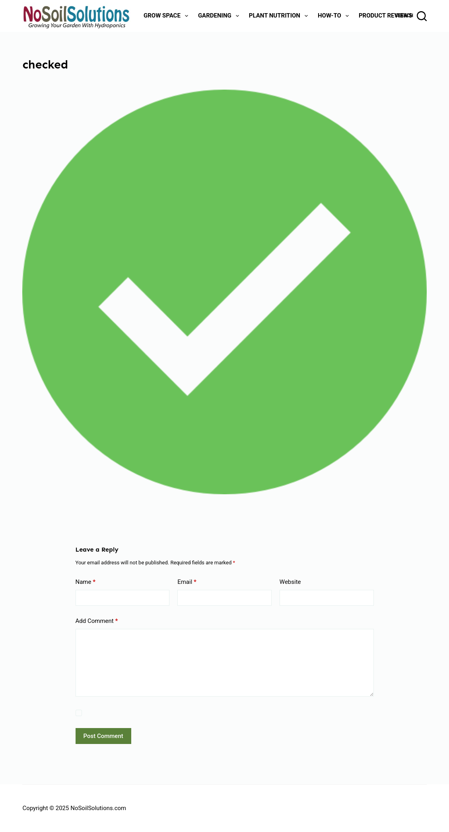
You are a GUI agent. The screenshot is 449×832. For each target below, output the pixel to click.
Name (86, 582)
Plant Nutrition (280, 16)
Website (290, 581)
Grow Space (167, 16)
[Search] (411, 16)
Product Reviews (385, 15)
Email (186, 582)
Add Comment (97, 621)
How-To (335, 16)
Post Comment (103, 736)
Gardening (220, 16)
